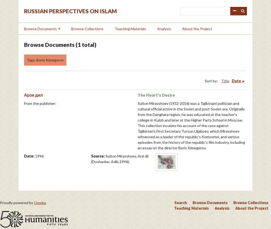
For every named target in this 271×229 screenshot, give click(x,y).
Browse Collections (87, 28)
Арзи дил (33, 94)
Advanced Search (234, 11)
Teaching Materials (130, 28)
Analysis (164, 28)
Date (236, 81)
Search (243, 11)
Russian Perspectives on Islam (70, 11)
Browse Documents (40, 28)
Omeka (40, 202)
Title (225, 81)
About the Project (197, 28)
